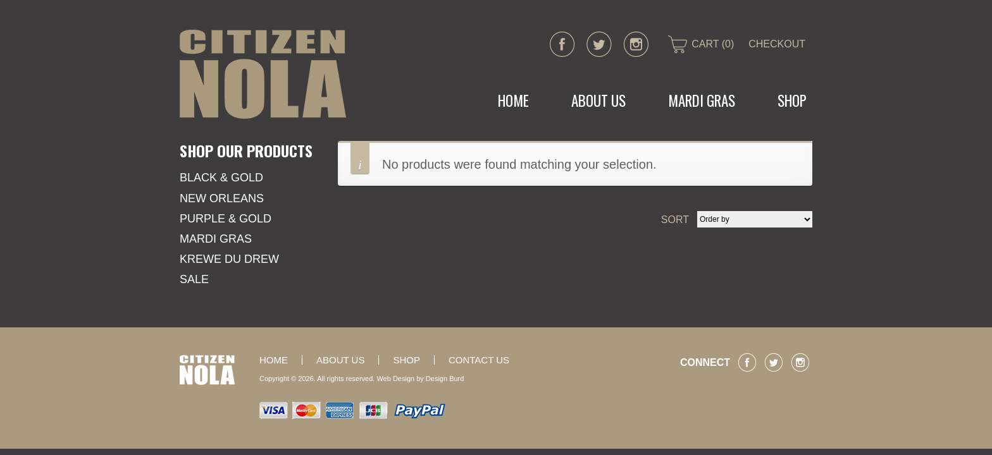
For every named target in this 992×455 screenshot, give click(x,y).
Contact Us (479, 360)
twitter (599, 44)
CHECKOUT (776, 44)
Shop (792, 100)
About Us (598, 100)
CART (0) (712, 44)
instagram (635, 44)
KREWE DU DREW (229, 259)
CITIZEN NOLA (263, 74)
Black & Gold (221, 177)
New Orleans (222, 198)
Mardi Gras (216, 239)
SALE (194, 279)
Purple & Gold (225, 218)
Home (513, 100)
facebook (562, 44)
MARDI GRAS (701, 100)
